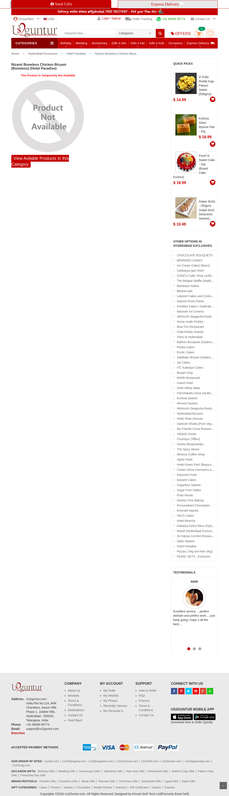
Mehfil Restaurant (188, 377)
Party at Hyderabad (190, 337)
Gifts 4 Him (119, 43)
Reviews (73, 695)
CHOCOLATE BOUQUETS (195, 255)
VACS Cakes (185, 515)
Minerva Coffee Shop (191, 454)
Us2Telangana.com (74, 761)
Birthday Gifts (46, 771)
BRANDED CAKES (189, 260)
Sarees (156, 787)
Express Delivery (201, 43)
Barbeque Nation (188, 286)
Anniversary (99, 43)
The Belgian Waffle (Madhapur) (197, 280)
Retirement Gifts (158, 771)
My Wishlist (111, 695)
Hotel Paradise (76, 53)
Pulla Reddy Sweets (190, 332)
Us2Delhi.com (150, 761)
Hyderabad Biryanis (190, 413)
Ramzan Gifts (107, 781)
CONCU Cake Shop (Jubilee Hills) (199, 275)
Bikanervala (184, 291)
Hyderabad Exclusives (43, 53)
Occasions (175, 43)
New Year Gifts (135, 771)
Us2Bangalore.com (101, 761)
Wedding (81, 43)
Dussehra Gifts (68, 781)
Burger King (185, 372)
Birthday (65, 43)
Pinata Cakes (186, 347)
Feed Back (75, 720)
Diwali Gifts (88, 781)
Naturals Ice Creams (190, 311)
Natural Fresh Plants (190, 301)
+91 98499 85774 (170, 19)
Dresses (170, 787)
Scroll (223, 785)
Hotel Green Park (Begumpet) (196, 464)
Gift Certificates (139, 787)
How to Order (147, 690)
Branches (18, 733)
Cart (198, 33)
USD (49, 19)
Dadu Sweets (186, 541)
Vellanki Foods (186, 434)
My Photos (110, 700)
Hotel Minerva (186, 520)
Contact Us (75, 715)
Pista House (185, 495)
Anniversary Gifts (89, 771)
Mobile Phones (103, 787)
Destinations (76, 710)
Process (144, 700)
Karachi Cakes (186, 480)
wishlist (210, 33)
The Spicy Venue (188, 449)
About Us (74, 690)
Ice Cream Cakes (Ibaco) (193, 265)
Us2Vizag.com (21, 765)
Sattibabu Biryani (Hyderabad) (197, 357)
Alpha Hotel (184, 459)
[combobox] (136, 32)
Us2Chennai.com (127, 761)
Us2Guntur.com (171, 761)
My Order (109, 690)
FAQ (142, 695)
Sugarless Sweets (189, 485)
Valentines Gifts (113, 771)
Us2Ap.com (51, 761)
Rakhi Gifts (188, 781)
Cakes (43, 787)
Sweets (68, 787)
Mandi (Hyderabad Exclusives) (197, 531)
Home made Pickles (190, 321)
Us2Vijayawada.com (197, 761)
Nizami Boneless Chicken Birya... (117, 53)
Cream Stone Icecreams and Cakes (200, 469)
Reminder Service (115, 706)
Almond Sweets (187, 403)
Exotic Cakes (185, 352)
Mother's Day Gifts (183, 771)
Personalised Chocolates (193, 505)
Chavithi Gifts (47, 781)
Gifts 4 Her (138, 43)
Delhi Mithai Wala (188, 388)
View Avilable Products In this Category (40, 161)
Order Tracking (138, 19)
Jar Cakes (183, 362)
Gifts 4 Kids (156, 43)
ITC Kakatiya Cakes (190, 367)
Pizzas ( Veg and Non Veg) (194, 551)
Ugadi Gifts (171, 781)
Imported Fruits (187, 474)
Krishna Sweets (187, 398)
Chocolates (83, 787)
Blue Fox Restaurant (190, 326)
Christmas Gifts (128, 781)
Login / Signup (109, 18)
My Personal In (113, 711)
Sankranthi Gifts (151, 781)
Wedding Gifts (66, 771)
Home (15, 53)
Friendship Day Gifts (33, 775)
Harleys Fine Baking (190, 500)
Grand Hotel (185, 383)
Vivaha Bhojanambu (190, 444)
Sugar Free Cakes (189, 490)
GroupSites (23, 19)
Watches (121, 787)
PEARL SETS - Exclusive (193, 556)
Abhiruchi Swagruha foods (194, 316)
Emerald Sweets (188, 510)
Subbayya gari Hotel (190, 270)
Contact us (200, 19)
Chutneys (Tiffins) (188, 439)
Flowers (55, 787)
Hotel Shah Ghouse (190, 418)
